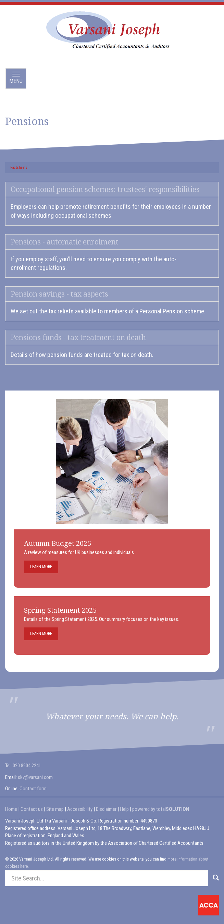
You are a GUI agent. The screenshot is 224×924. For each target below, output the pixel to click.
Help (124, 809)
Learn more (41, 566)
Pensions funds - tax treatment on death (78, 337)
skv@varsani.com (35, 777)
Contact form (33, 788)
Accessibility (79, 809)
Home (11, 809)
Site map (55, 809)
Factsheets (18, 167)
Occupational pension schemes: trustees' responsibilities (105, 189)
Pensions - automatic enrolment (65, 242)
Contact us (32, 809)
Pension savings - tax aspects (59, 294)
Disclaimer (106, 809)
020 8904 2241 (27, 766)
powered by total (160, 809)
